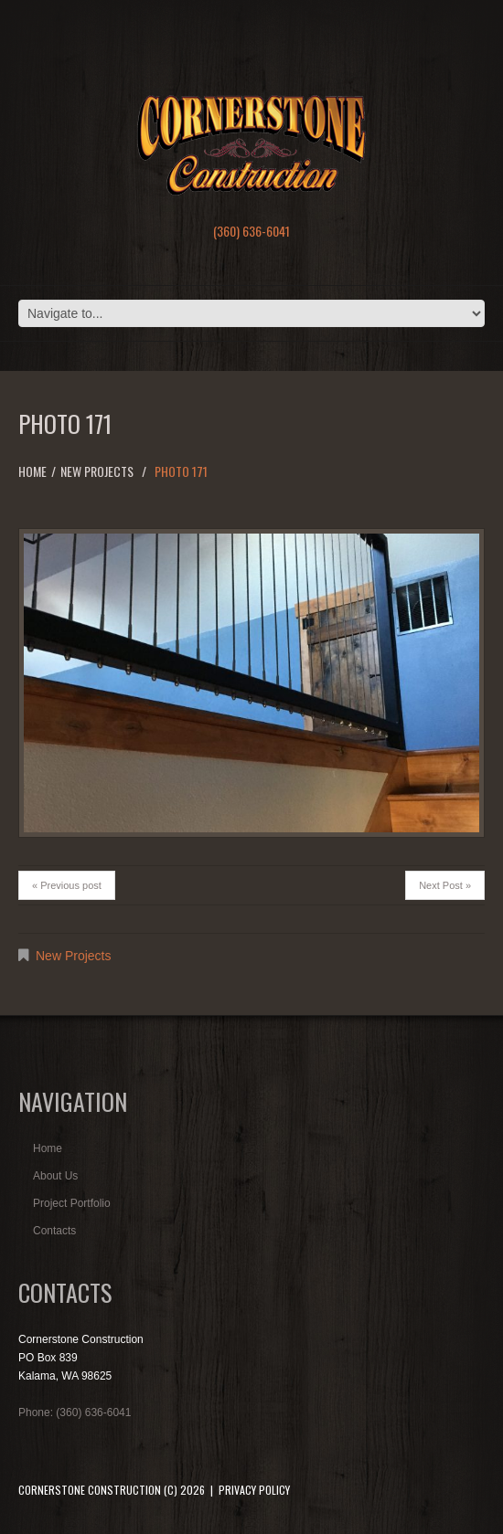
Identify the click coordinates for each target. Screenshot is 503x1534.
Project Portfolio (72, 1203)
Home (32, 471)
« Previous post (67, 885)
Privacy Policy (254, 1489)
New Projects (97, 471)
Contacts (54, 1230)
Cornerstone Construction (89, 1489)
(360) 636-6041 (251, 230)
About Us (55, 1175)
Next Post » (445, 885)
